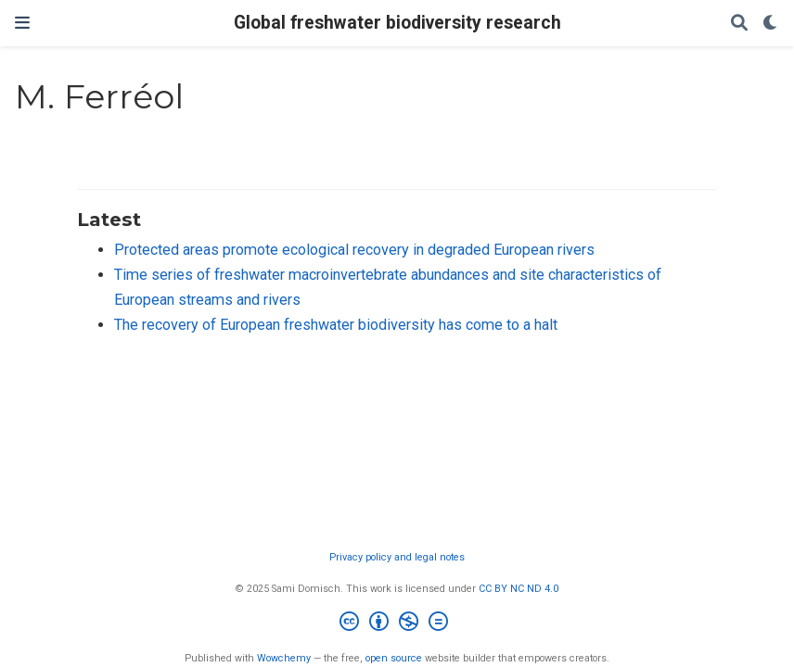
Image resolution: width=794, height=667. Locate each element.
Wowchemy (284, 658)
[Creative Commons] (397, 624)
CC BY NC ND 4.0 (518, 589)
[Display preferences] (770, 23)
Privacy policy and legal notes (397, 557)
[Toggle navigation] (22, 22)
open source (393, 658)
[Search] (739, 23)
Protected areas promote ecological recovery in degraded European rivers (354, 249)
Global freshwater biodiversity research (397, 22)
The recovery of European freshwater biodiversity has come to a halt (335, 325)
